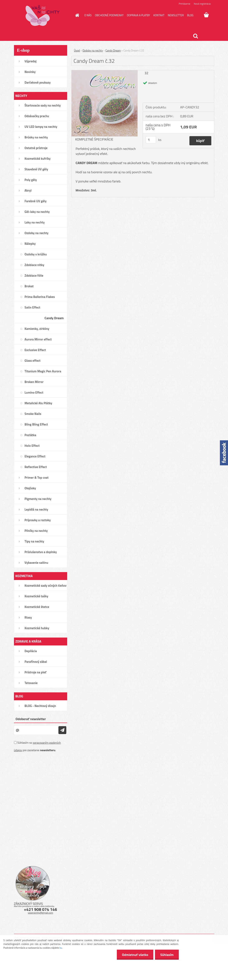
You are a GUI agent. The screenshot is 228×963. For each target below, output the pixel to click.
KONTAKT (158, 15)
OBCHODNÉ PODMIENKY (109, 15)
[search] (195, 36)
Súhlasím (167, 954)
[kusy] (151, 139)
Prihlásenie (184, 4)
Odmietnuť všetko (135, 954)
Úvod (77, 50)
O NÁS (88, 15)
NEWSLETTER (176, 15)
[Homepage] (76, 15)
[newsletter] (62, 730)
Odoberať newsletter (31, 718)
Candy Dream (113, 50)
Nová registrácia (202, 4)
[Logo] (42, 15)
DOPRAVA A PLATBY (138, 15)
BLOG (190, 15)
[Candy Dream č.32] (105, 71)
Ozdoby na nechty (93, 50)
